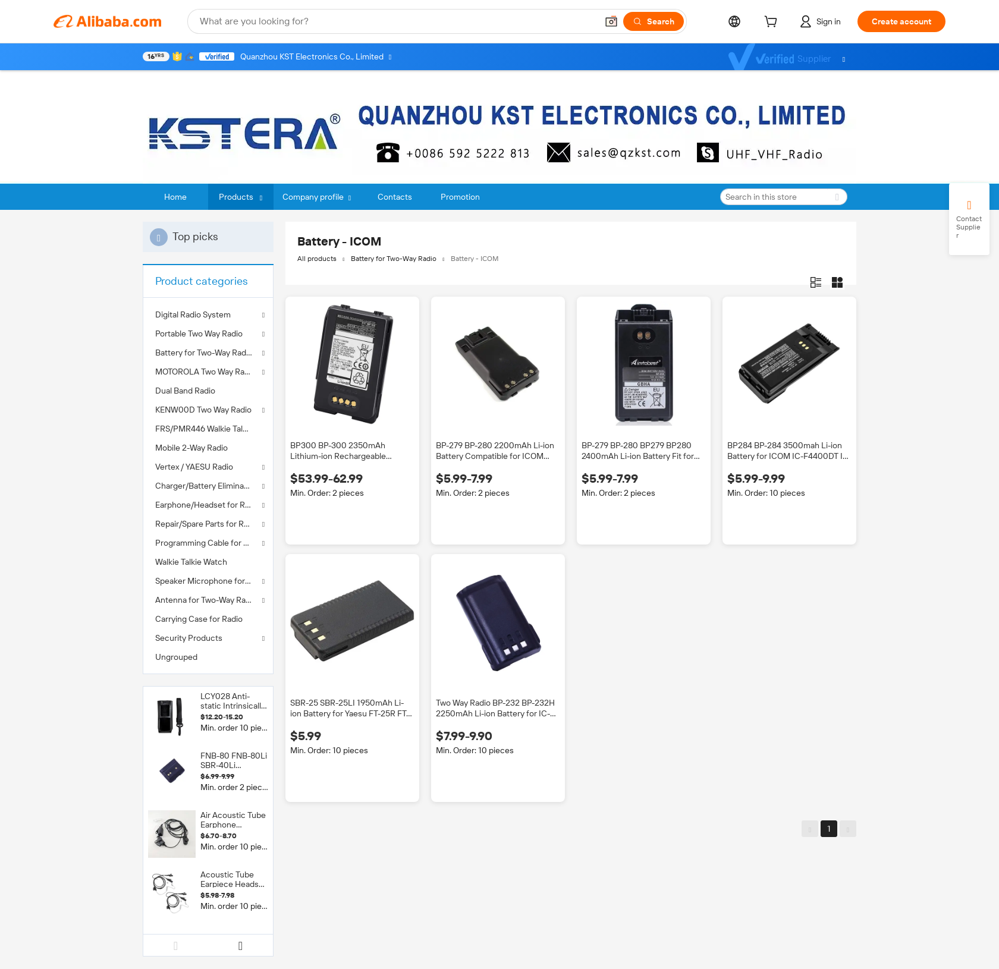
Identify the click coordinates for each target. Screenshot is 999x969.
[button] (611, 21)
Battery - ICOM (475, 258)
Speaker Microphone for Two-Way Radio (208, 581)
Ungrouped (176, 657)
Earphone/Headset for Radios (208, 504)
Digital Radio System (193, 314)
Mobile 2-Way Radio (191, 447)
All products (317, 258)
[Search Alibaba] (397, 21)
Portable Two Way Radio (199, 333)
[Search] (653, 21)
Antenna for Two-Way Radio (206, 600)
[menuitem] (208, 390)
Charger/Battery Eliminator (205, 485)
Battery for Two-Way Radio (204, 352)
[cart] (773, 23)
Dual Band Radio (185, 390)
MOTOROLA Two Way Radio (205, 371)
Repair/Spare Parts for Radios (208, 523)
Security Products (188, 638)
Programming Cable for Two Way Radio (208, 543)
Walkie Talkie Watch (191, 562)
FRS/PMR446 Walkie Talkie (204, 428)
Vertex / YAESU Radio (194, 466)
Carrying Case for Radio (199, 619)
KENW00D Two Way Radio (203, 409)
